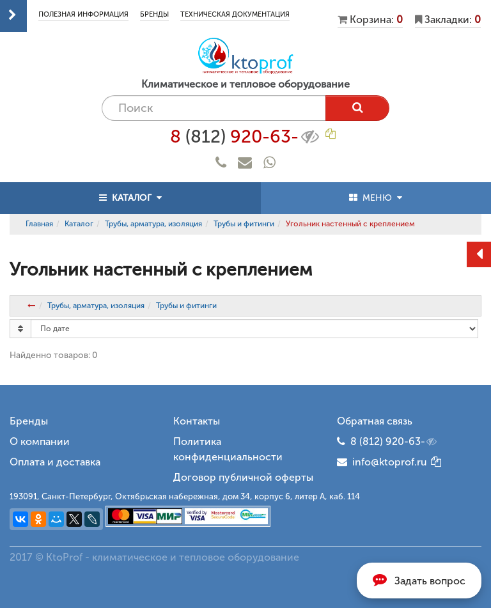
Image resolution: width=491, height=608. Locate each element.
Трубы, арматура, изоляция (153, 223)
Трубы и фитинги (244, 223)
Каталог (79, 223)
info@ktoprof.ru (382, 462)
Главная (39, 223)
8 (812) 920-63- (394, 441)
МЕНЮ (375, 197)
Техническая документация (235, 14)
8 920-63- (246, 137)
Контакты (196, 421)
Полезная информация (83, 14)
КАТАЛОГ (130, 197)
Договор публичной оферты (243, 477)
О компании (40, 441)
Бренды (154, 14)
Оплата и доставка (55, 462)
